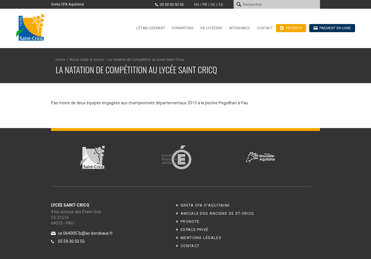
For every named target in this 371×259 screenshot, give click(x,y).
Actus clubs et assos (87, 60)
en (196, 4)
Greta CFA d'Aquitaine (205, 205)
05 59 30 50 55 (171, 4)
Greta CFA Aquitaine (67, 4)
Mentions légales (201, 238)
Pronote (190, 221)
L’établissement (150, 28)
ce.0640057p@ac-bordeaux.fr (85, 233)
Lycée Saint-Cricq (32, 27)
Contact (265, 28)
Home (60, 60)
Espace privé (195, 229)
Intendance (239, 28)
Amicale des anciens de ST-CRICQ (217, 213)
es (221, 4)
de (213, 4)
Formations (182, 28)
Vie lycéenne (211, 28)
